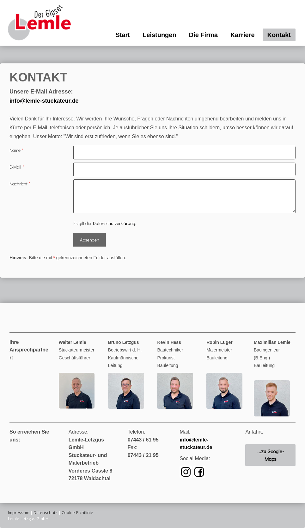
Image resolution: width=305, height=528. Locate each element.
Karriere (242, 34)
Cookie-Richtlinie (77, 512)
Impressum (18, 512)
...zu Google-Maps (270, 455)
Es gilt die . (104, 223)
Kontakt (279, 34)
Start (122, 34)
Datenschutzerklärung (114, 223)
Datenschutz (46, 512)
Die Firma (203, 34)
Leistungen (159, 34)
